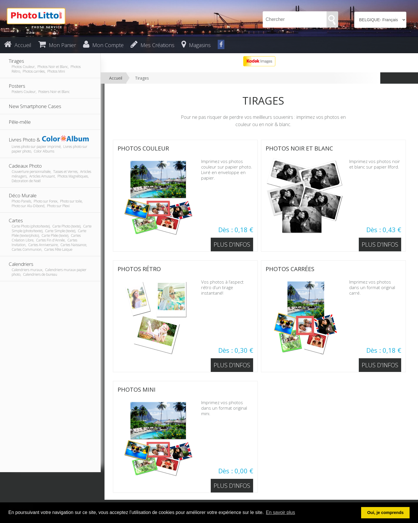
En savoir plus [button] (280, 512)
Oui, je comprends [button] (385, 512)
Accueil (115, 78)
